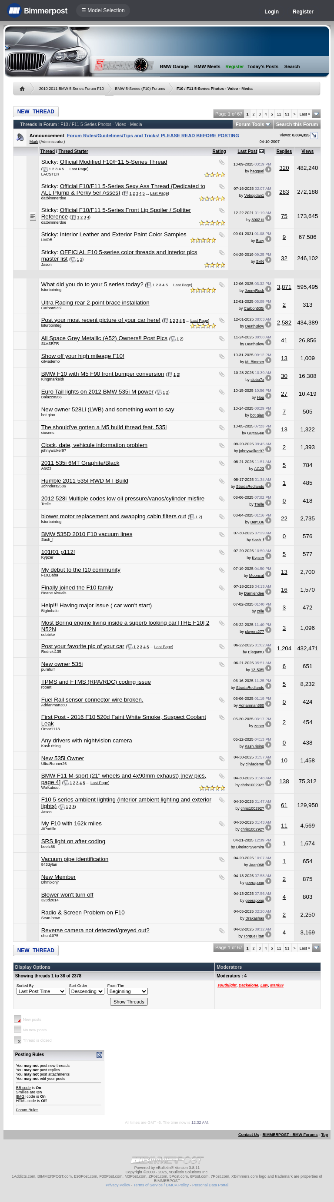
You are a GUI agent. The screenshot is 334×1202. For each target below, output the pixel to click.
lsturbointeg (51, 290)
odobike (48, 634)
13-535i (257, 670)
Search (292, 66)
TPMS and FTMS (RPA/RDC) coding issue (96, 682)
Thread (47, 151)
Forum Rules (27, 1110)
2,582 (284, 322)
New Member (58, 877)
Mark (34, 141)
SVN (260, 261)
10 (284, 760)
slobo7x (257, 379)
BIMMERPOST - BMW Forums (289, 1134)
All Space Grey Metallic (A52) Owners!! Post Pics (104, 338)
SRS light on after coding (73, 841)
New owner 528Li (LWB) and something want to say (107, 409)
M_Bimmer (254, 362)
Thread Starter (73, 151)
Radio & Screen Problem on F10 (83, 912)
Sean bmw (50, 918)
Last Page (78, 169)
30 (284, 376)
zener (259, 726)
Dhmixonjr (50, 882)
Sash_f (47, 539)
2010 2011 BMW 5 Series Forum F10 (71, 88)
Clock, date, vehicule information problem (94, 445)
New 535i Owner (62, 758)
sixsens (47, 432)
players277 (254, 631)
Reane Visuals (54, 593)
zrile (260, 611)
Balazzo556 (51, 397)
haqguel (257, 171)
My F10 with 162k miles (71, 823)
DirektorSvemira (250, 847)
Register (303, 12)
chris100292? (252, 785)
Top (324, 1134)
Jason (46, 264)
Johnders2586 (53, 486)
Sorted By (25, 985)
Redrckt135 (51, 651)
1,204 (284, 648)
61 (284, 805)
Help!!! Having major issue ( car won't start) (96, 605)
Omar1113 (50, 729)
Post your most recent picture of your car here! (100, 320)
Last (305, 114)
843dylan (49, 864)
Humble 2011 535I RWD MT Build (84, 480)
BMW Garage (174, 66)
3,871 (284, 287)
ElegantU (256, 652)
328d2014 (50, 900)
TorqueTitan (254, 936)
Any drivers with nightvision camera (86, 740)
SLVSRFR (50, 343)
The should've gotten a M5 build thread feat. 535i (104, 427)
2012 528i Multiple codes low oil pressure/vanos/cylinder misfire (123, 498)
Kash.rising (51, 746)
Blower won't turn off (67, 894)
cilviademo (50, 361)
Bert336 (257, 522)
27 (284, 394)
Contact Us (248, 1134)
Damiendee (254, 593)
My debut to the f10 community (80, 569)
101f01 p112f (58, 552)
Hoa (260, 397)
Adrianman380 (54, 705)
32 (284, 258)
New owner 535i (62, 664)
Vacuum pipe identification (75, 859)
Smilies (22, 1092)
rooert (46, 687)
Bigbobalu (50, 611)
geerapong (254, 883)
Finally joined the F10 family (77, 587)
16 (284, 589)
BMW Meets (207, 66)
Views (307, 151)
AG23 (46, 468)
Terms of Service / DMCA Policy (161, 1185)
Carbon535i (51, 308)
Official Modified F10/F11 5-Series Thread (113, 162)
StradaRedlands (250, 486)
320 (284, 168)
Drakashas (254, 918)
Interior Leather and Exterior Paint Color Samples (123, 234)
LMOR (47, 240)
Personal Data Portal (210, 1185)
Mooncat (256, 575)
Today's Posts (262, 66)
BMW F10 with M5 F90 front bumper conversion (102, 374)
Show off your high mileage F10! (82, 356)
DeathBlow (254, 326)
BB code (23, 1088)
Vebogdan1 (254, 195)
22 (284, 518)
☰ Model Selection (103, 10)
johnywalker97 (54, 450)
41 (284, 340)
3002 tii (257, 220)
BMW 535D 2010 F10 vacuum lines (87, 534)
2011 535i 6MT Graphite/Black (80, 463)
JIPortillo (49, 829)
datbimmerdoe (54, 198)
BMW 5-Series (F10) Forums (140, 88)
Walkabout (50, 787)
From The (115, 985)
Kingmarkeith (52, 379)
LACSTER (50, 174)
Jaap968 (256, 865)
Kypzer (47, 557)
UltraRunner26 (54, 764)
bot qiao (48, 415)
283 (284, 192)
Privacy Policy (118, 1185)
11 (279, 114)
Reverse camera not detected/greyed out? (95, 930)
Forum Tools (250, 124)
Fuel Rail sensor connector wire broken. (92, 699)
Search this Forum (297, 124)
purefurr (48, 669)
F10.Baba (49, 575)
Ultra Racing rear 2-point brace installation (95, 302)
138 (284, 781)
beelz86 (48, 846)
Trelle (46, 504)
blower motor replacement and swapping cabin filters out (113, 516)
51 (287, 114)
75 (284, 216)
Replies (284, 151)
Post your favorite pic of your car (82, 646)
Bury (260, 240)
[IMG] (21, 1096)
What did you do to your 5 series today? (92, 284)
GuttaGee (255, 433)
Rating (219, 151)
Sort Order (78, 985)
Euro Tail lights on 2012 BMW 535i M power (97, 391)
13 (284, 358)
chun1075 (50, 936)
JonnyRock (254, 290)
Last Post (247, 151)
